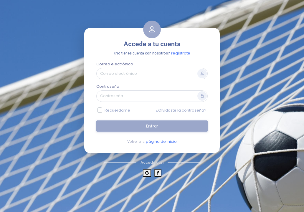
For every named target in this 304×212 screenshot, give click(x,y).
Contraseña (107, 86)
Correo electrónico (114, 64)
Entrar (152, 126)
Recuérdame (117, 110)
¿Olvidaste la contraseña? (181, 110)
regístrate (180, 53)
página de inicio (161, 141)
